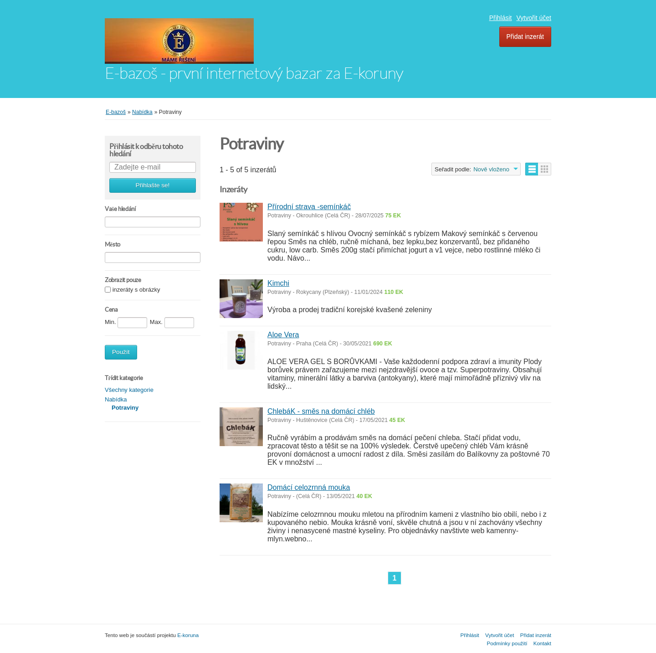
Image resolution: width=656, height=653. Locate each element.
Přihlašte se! (153, 185)
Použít (121, 352)
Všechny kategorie (129, 389)
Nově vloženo (491, 169)
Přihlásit (500, 17)
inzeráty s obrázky (136, 290)
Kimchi (278, 283)
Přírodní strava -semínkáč (309, 207)
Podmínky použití (507, 643)
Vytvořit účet (533, 17)
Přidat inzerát (525, 36)
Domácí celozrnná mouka (308, 487)
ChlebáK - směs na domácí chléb (321, 411)
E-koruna (188, 635)
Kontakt (542, 643)
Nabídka (116, 399)
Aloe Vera (283, 335)
